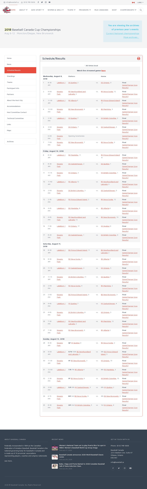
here (103, 71)
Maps (9, 130)
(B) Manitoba (106, 109)
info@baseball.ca (11, 2)
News (9, 64)
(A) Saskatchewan (108, 127)
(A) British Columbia (109, 118)
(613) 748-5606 (28, 2)
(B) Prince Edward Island (110, 100)
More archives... (131, 37)
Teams (9, 82)
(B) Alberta (72, 100)
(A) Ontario (105, 83)
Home (9, 58)
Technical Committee (15, 118)
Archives (10, 141)
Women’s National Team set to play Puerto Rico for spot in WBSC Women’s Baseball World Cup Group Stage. (82, 446)
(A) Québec (72, 83)
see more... (8, 461)
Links (9, 124)
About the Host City (15, 100)
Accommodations (13, 106)
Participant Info (13, 88)
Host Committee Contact (17, 112)
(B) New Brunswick (75, 109)
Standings (11, 76)
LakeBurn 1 (61, 83)
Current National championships (122, 33)
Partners (10, 94)
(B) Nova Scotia (107, 91)
